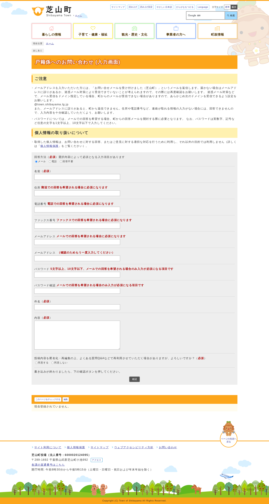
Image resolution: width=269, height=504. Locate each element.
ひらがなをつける (185, 7)
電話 (54, 161)
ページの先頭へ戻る (229, 440)
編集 (66, 399)
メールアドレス (44, 236)
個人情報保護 (49, 146)
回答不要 (68, 161)
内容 (37, 317)
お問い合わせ (168, 447)
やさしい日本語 (164, 7)
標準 (227, 7)
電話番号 (40, 203)
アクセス (96, 460)
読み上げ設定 (146, 7)
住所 (37, 187)
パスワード (41, 269)
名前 (37, 171)
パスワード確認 (44, 285)
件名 (37, 301)
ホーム (50, 43)
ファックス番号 (44, 220)
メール (42, 161)
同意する (43, 363)
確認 (134, 379)
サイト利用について (47, 447)
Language (203, 7)
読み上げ (133, 7)
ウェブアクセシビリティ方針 (134, 447)
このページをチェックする (48, 399)
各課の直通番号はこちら (48, 464)
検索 (232, 15)
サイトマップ (118, 7)
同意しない (61, 363)
